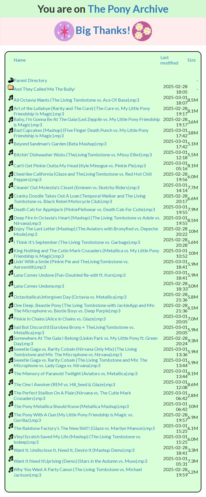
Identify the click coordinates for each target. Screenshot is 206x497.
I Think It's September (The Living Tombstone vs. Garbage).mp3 (77, 242)
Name (20, 59)
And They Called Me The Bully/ (44, 89)
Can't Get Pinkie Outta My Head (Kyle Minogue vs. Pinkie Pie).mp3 (80, 165)
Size (192, 59)
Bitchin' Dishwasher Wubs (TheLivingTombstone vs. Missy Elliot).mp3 (83, 154)
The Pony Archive (128, 8)
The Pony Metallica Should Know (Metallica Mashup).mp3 (71, 406)
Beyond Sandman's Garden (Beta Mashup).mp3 (60, 143)
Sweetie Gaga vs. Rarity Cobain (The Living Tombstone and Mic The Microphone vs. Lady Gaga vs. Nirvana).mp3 (80, 362)
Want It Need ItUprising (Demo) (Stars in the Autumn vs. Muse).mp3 (80, 461)
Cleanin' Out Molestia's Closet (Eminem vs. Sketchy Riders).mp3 (76, 187)
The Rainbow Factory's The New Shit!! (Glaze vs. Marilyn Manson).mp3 (84, 428)
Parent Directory (30, 80)
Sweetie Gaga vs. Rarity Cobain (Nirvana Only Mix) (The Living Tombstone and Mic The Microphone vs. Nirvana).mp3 (75, 351)
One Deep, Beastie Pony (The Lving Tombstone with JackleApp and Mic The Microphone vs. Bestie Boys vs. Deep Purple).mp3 (84, 307)
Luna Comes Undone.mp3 (39, 286)
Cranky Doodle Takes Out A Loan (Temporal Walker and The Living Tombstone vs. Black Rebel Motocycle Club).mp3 (80, 198)
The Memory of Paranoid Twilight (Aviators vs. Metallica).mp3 (75, 373)
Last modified (169, 59)
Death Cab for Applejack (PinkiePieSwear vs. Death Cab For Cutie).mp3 (84, 209)
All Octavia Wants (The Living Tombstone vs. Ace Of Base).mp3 (76, 100)
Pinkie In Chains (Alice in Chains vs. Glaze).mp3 (59, 318)
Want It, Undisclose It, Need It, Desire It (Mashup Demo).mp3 (74, 450)
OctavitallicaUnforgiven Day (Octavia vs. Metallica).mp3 (70, 296)
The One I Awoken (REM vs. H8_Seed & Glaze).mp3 (64, 384)
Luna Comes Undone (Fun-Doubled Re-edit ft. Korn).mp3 (69, 275)
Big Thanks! (103, 29)
